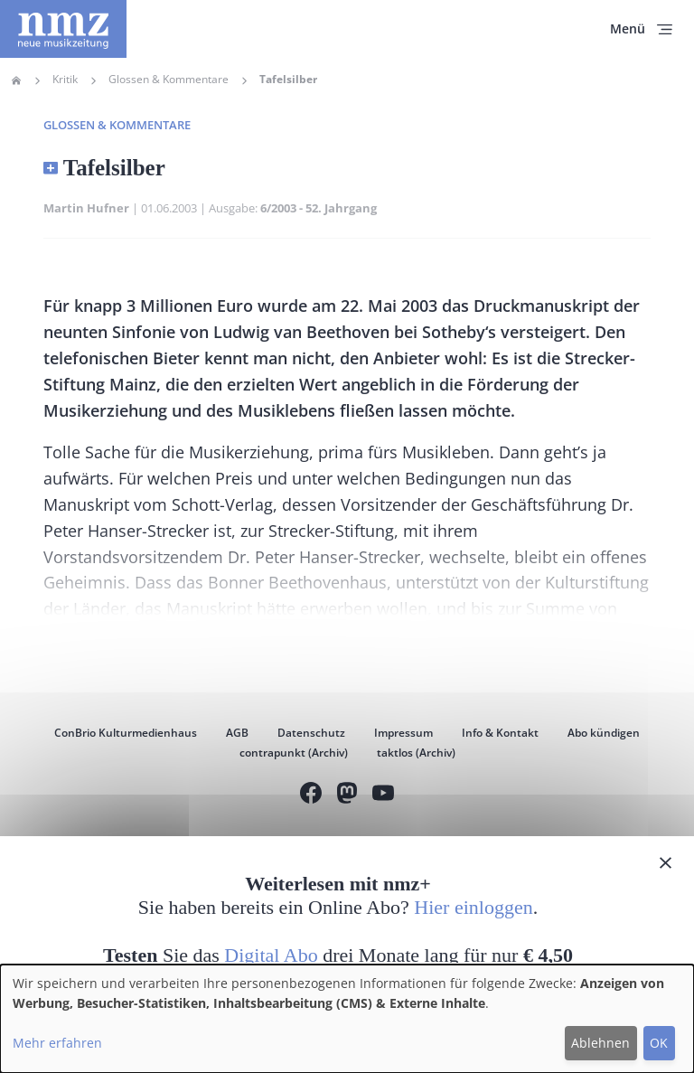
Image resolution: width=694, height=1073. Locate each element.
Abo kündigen (603, 732)
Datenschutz (311, 732)
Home (16, 80)
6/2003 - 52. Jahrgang (318, 208)
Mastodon (347, 795)
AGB (237, 732)
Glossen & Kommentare (168, 79)
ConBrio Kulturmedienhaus (125, 732)
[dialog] (347, 1019)
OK (659, 1042)
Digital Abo (270, 955)
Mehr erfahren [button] (57, 1042)
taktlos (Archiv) (416, 752)
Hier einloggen (473, 907)
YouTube (383, 795)
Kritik (65, 79)
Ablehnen (600, 1042)
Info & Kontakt (500, 732)
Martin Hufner (86, 208)
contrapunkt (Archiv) (293, 752)
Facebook (311, 795)
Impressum (403, 732)
